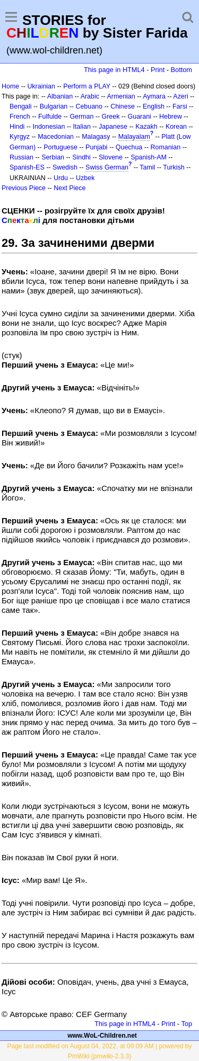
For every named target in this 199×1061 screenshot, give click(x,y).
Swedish (65, 167)
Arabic (90, 96)
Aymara (154, 96)
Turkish (173, 167)
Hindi (17, 126)
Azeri (180, 96)
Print (158, 70)
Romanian (166, 147)
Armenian (121, 96)
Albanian (60, 96)
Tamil (147, 167)
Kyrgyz (20, 136)
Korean (176, 126)
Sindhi (81, 157)
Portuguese (60, 147)
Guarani (139, 116)
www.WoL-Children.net (102, 1035)
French (20, 116)
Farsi (179, 106)
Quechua (129, 147)
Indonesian (49, 126)
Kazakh (146, 126)
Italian (82, 126)
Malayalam (134, 136)
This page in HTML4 (114, 70)
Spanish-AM (149, 157)
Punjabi (96, 147)
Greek (111, 116)
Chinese (122, 106)
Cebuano (88, 106)
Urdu (61, 178)
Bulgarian (54, 106)
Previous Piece (24, 188)
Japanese (113, 126)
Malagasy (96, 136)
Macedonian (56, 136)
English (154, 106)
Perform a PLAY (86, 86)
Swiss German (106, 167)
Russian (21, 157)
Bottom (181, 70)
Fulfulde (50, 116)
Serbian (52, 157)
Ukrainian (41, 86)
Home (10, 86)
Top (186, 1024)
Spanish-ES (27, 167)
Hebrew (170, 116)
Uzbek (85, 178)
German (81, 116)
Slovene (111, 157)
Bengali (21, 106)
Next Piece (69, 188)
